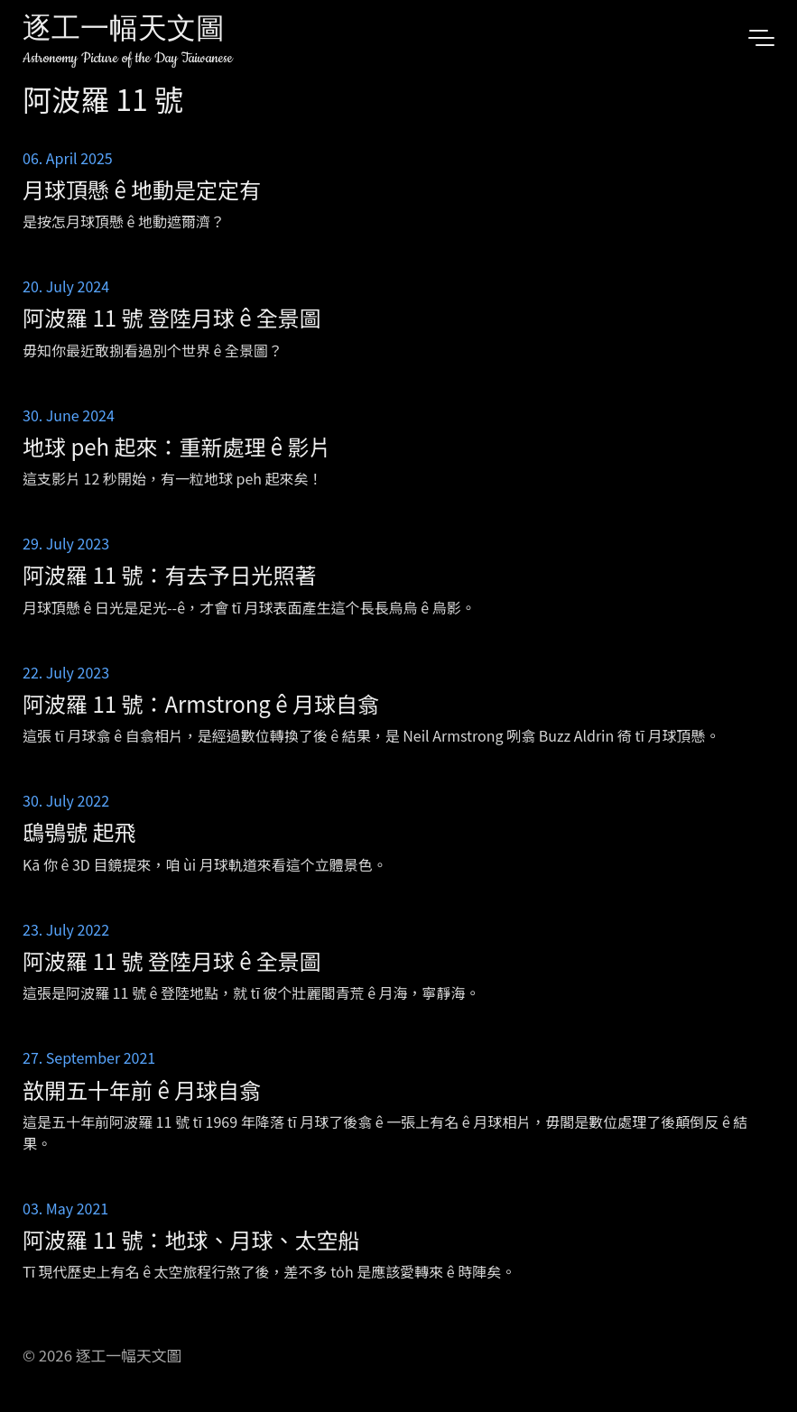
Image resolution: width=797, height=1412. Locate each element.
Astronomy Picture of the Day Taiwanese (128, 58)
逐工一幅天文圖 (124, 31)
